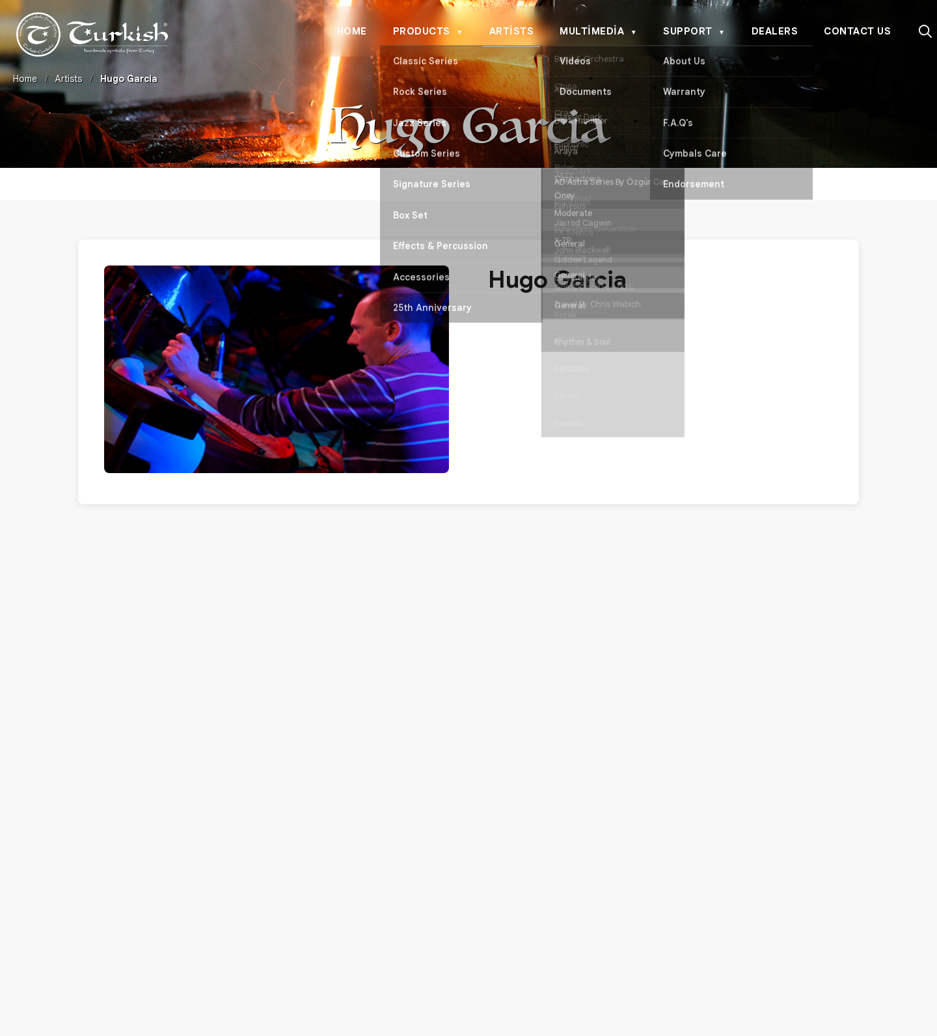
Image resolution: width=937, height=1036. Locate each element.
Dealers (775, 31)
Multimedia (598, 31)
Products (428, 31)
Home (352, 31)
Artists (511, 31)
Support (694, 31)
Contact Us (857, 31)
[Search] (925, 31)
